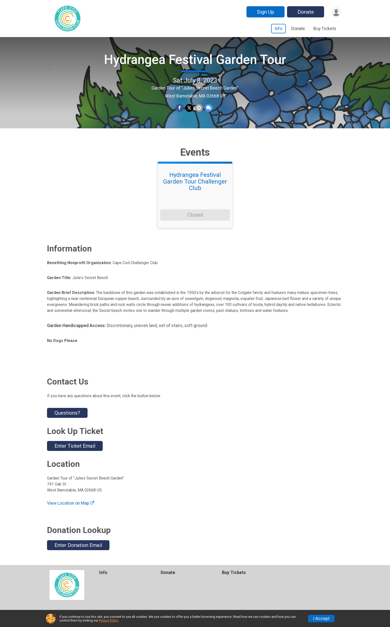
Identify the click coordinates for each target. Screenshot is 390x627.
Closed (195, 218)
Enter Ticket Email (74, 449)
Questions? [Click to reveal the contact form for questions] (67, 416)
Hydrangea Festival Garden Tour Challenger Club (195, 184)
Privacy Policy (108, 620)
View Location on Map (70, 506)
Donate (305, 12)
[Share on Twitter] (189, 110)
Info (278, 28)
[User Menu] (336, 11)
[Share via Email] (199, 110)
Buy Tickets (324, 28)
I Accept (321, 618)
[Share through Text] (208, 110)
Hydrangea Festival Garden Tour (195, 61)
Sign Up (265, 12)
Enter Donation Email (78, 548)
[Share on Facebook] (180, 110)
